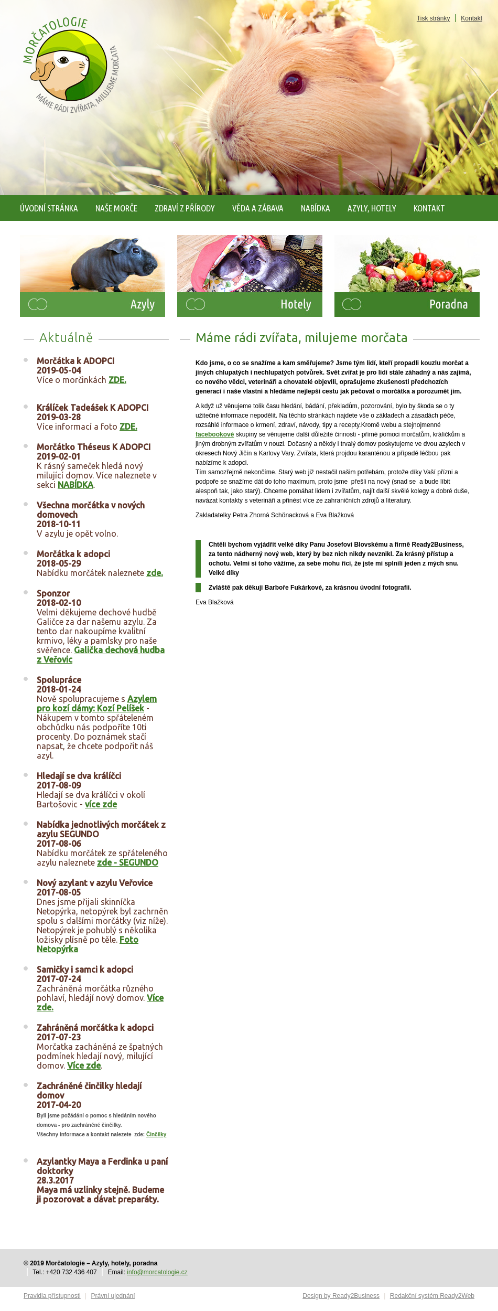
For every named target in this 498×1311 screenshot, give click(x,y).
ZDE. (117, 380)
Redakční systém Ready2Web (432, 1295)
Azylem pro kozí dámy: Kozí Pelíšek (97, 703)
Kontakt (471, 18)
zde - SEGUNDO (127, 862)
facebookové (215, 434)
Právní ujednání (113, 1295)
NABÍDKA (75, 484)
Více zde (84, 1065)
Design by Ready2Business (341, 1295)
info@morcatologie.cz (157, 1272)
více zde (101, 804)
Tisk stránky (433, 18)
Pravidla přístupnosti (52, 1295)
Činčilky (156, 1134)
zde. (154, 573)
